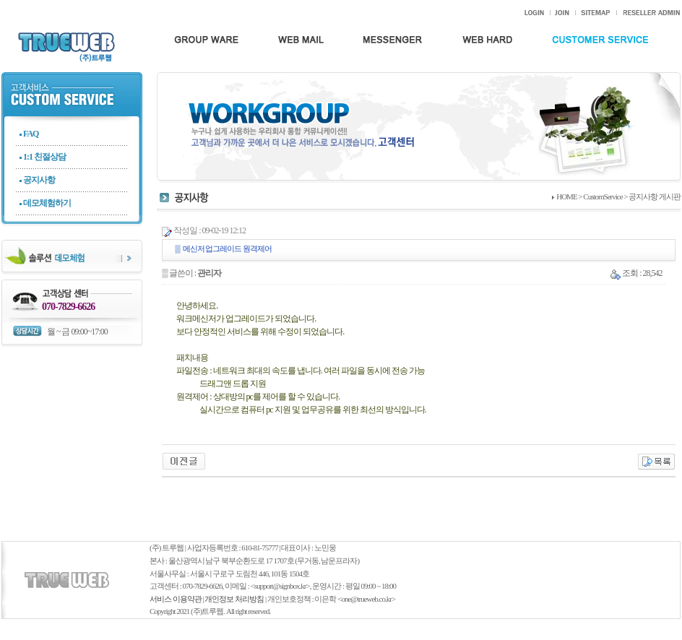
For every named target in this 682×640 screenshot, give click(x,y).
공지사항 (39, 180)
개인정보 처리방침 (234, 598)
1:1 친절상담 (44, 157)
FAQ (30, 134)
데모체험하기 (47, 203)
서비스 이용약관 (176, 598)
